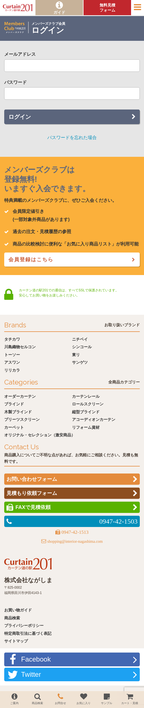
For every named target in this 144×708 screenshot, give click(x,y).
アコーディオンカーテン (93, 419)
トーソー (12, 354)
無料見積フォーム (107, 7)
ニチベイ (80, 339)
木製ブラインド (18, 412)
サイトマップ (16, 641)
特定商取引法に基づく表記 (27, 633)
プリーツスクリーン (22, 419)
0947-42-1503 (118, 521)
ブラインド (14, 404)
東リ (76, 354)
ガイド (59, 12)
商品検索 (12, 618)
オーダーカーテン (20, 396)
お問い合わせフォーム (31, 479)
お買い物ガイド (18, 610)
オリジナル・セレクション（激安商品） (39, 435)
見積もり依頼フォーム (31, 493)
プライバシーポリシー (24, 625)
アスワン (12, 362)
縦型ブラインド (86, 412)
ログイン (19, 117)
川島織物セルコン (20, 347)
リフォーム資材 (86, 427)
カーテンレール (86, 396)
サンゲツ (80, 362)
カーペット (14, 427)
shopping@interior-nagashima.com (75, 541)
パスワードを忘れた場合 (72, 137)
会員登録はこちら (30, 259)
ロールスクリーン (88, 404)
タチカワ (12, 339)
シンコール (82, 347)
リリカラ (12, 370)
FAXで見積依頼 (33, 507)
